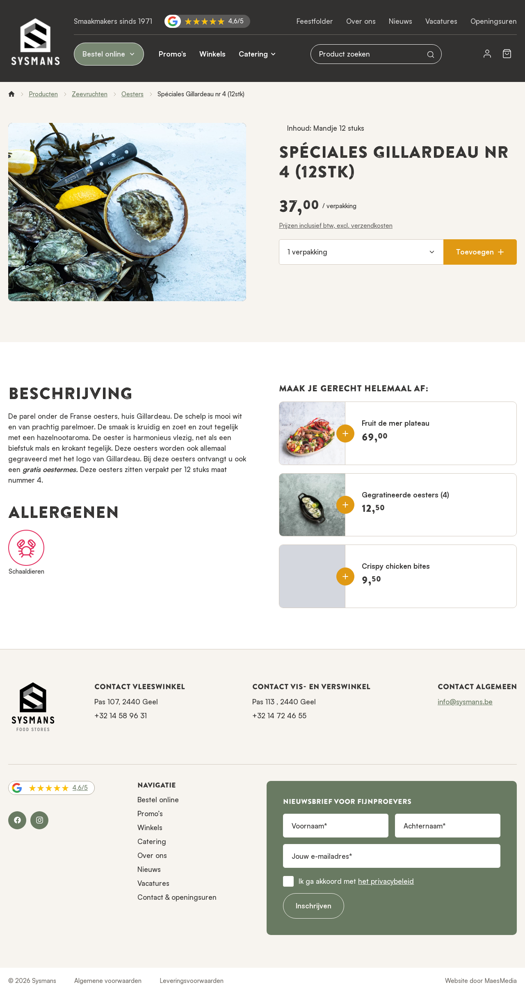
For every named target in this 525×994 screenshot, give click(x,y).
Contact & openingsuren (177, 897)
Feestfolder (315, 21)
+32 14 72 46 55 (279, 715)
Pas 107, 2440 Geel (126, 701)
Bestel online (108, 54)
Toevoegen (480, 251)
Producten (43, 94)
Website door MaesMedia (481, 981)
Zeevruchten (89, 94)
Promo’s (172, 54)
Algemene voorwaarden (108, 981)
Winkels (212, 54)
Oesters (132, 94)
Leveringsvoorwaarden (192, 981)
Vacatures (441, 21)
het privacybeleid (386, 881)
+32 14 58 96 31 (120, 715)
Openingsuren (493, 21)
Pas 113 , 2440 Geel (284, 701)
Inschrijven (313, 905)
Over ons (361, 21)
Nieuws (400, 21)
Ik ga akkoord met (356, 881)
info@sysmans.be (465, 701)
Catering (253, 54)
